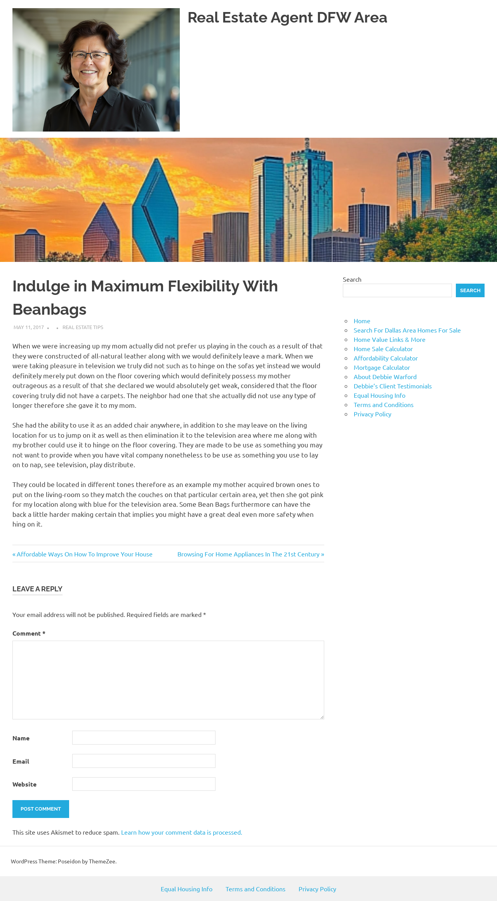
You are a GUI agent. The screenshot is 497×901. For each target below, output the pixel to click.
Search (352, 279)
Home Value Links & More (390, 339)
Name (21, 738)
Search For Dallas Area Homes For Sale (407, 330)
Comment (28, 633)
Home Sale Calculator (383, 348)
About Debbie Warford (385, 376)
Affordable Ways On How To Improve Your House (84, 554)
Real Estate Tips (83, 327)
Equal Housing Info (379, 395)
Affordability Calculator (386, 358)
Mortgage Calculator (382, 367)
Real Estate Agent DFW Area (288, 17)
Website (24, 784)
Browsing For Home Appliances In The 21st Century (248, 554)
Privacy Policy (372, 414)
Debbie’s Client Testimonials (393, 386)
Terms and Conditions (384, 404)
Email (20, 761)
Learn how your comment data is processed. (181, 832)
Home (362, 320)
